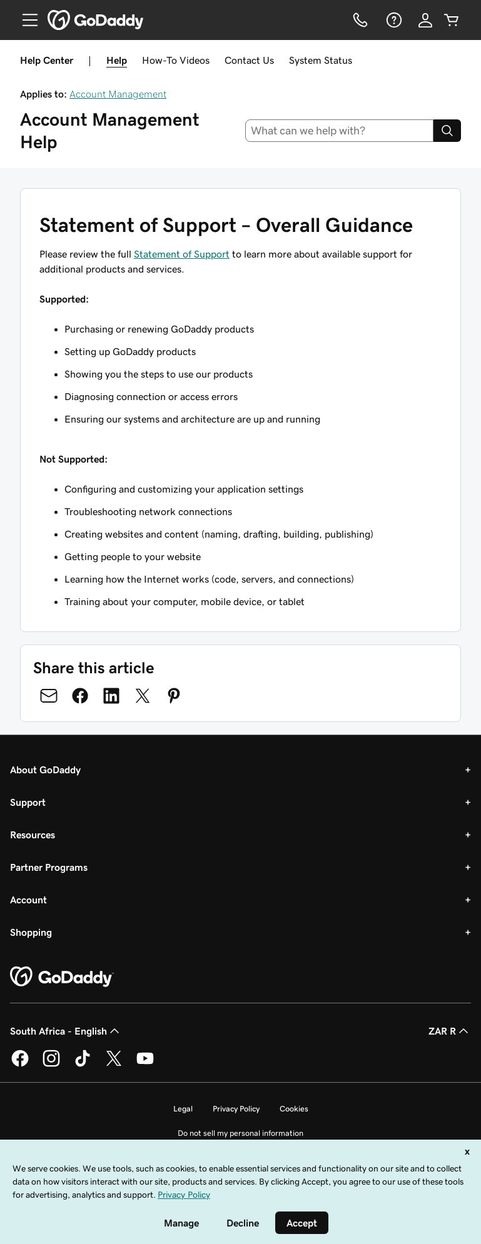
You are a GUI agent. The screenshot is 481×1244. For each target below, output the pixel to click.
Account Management (117, 94)
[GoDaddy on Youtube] (145, 1065)
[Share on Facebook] (80, 696)
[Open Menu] (25, 20)
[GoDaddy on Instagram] (51, 1065)
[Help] (392, 20)
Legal (183, 1109)
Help (116, 60)
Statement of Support (182, 254)
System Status (320, 60)
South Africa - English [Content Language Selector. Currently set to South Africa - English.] (66, 1030)
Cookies (294, 1109)
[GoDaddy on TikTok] (83, 1065)
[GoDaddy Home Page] (62, 977)
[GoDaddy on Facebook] (20, 1065)
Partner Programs (49, 867)
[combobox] (339, 130)
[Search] (447, 130)
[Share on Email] (48, 696)
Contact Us (249, 60)
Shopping (31, 932)
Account (28, 900)
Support (28, 802)
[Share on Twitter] (142, 696)
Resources (32, 835)
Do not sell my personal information (240, 1133)
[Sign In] (425, 20)
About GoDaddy (45, 770)
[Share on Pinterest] (174, 696)
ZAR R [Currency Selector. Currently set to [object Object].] (449, 1030)
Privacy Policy (236, 1109)
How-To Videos (176, 60)
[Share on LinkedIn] (111, 696)
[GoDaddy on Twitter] (114, 1065)
